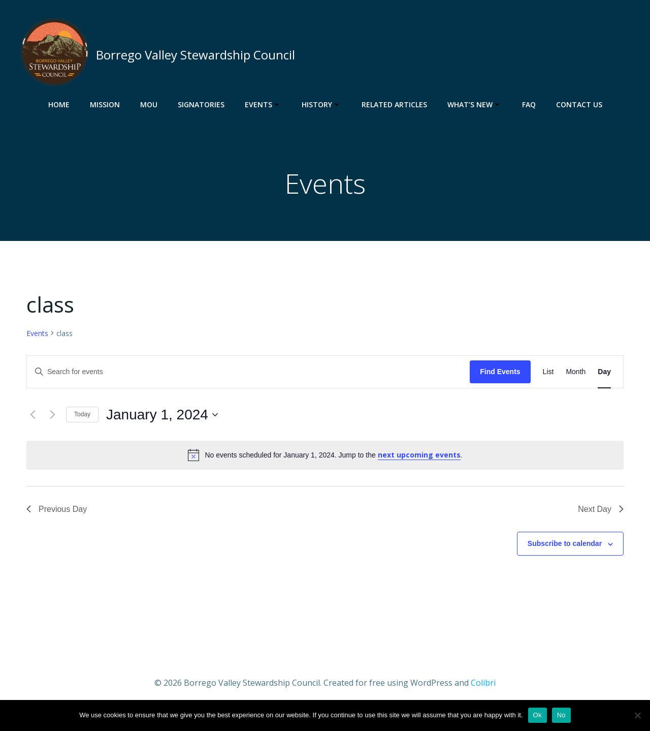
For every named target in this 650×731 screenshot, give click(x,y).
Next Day (601, 509)
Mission (105, 104)
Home (59, 104)
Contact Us (579, 104)
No (561, 715)
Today (82, 414)
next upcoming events (419, 455)
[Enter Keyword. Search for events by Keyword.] (248, 372)
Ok (537, 715)
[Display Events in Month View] (576, 372)
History (321, 104)
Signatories (201, 104)
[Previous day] (32, 415)
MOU (148, 104)
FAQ (529, 104)
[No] (637, 715)
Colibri (483, 682)
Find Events (500, 372)
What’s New (474, 104)
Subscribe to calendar (565, 543)
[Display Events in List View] (548, 372)
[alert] (325, 455)
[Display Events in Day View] (604, 372)
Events (263, 104)
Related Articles (394, 104)
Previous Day (56, 509)
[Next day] (52, 415)
